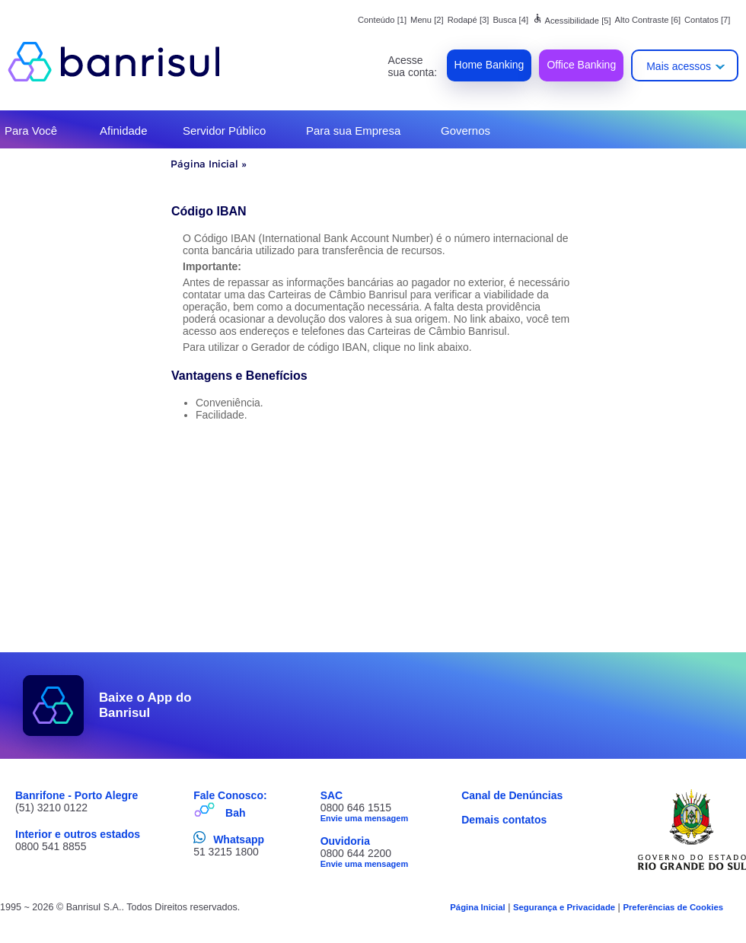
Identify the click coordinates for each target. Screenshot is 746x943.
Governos (465, 130)
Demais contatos (504, 820)
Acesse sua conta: (413, 66)
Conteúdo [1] (382, 19)
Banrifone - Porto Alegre (76, 795)
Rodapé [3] (468, 19)
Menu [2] (427, 19)
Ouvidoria (345, 841)
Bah (235, 813)
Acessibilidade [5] (571, 20)
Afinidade (124, 130)
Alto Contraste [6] (648, 19)
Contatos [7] (707, 19)
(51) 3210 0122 (51, 807)
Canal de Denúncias (512, 795)
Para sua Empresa (353, 130)
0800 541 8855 (50, 846)
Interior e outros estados (77, 834)
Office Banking (581, 65)
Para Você (31, 130)
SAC (331, 795)
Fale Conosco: (229, 795)
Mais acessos (678, 66)
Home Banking (489, 65)
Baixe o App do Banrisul (145, 705)
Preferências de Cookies (673, 907)
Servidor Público (224, 130)
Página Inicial (204, 164)
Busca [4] (510, 19)
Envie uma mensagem (364, 818)
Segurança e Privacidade (564, 907)
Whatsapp (238, 839)
